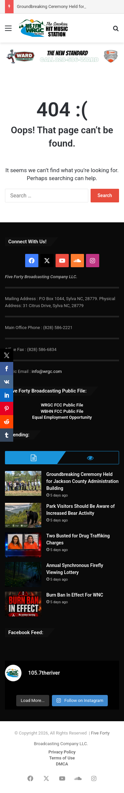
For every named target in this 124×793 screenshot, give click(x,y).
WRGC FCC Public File (62, 404)
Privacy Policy (62, 751)
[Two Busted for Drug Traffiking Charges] (23, 544)
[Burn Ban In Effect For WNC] (23, 604)
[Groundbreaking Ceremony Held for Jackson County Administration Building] (23, 483)
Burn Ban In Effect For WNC (74, 595)
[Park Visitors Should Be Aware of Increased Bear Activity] (23, 515)
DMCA (62, 763)
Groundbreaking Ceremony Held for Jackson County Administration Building (82, 481)
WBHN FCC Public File (62, 411)
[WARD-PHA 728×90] (62, 56)
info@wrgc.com (47, 371)
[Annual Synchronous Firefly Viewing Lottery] (23, 574)
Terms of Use (62, 757)
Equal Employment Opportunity (62, 417)
